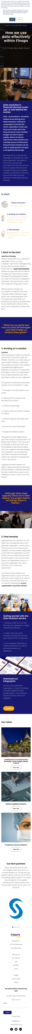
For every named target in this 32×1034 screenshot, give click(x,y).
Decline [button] (19, 19)
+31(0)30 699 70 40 (16, 1025)
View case (16, 767)
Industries (16, 965)
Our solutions (16, 958)
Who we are (16, 954)
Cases (16, 969)
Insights (16, 975)
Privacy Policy (21, 996)
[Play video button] (16, 706)
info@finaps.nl (16, 1021)
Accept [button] (12, 19)
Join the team (16, 979)
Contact (16, 982)
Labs (16, 962)
